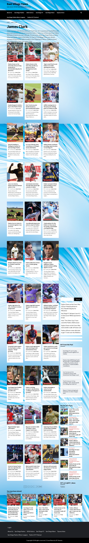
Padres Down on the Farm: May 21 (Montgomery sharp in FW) (74, 466)
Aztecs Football (33, 178)
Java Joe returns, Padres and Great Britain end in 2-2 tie (15, 185)
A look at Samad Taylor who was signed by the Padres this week (14, 467)
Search (62, 296)
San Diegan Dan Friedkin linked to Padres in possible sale (14, 389)
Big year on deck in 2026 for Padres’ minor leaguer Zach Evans (32, 428)
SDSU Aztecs (30, 12)
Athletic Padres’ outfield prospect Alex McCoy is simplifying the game (51, 307)
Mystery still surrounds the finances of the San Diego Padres (50, 467)
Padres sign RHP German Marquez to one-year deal (33, 307)
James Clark (17, 72)
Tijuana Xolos (60, 12)
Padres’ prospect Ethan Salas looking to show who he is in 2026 (50, 185)
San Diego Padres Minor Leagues (16, 17)
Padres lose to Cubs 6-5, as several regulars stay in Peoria (15, 224)
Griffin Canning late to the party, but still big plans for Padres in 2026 (50, 106)
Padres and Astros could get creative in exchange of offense (51, 348)
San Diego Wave (49, 12)
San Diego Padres (19, 12)
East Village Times (17, 4)
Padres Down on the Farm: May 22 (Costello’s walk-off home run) (71, 326)
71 (37, 486)
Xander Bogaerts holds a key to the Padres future (15, 105)
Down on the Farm (12, 55)
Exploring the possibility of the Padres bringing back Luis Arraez (50, 428)
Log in (9, 527)
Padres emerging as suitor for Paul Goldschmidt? (49, 389)
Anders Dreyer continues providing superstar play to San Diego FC (50, 146)
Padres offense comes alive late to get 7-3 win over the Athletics (71, 331)
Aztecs (27, 178)
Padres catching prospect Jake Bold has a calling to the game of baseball (32, 390)
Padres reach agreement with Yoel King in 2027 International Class (33, 348)
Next (40, 486)
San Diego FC (39, 12)
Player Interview (29, 180)
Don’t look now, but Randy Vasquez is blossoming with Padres (32, 106)
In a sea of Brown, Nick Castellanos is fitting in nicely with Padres (32, 146)
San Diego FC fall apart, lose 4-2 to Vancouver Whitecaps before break (71, 315)
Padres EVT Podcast (33, 17)
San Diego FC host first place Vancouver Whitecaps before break (74, 453)
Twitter (62, 487)
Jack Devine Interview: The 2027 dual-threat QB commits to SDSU (32, 185)
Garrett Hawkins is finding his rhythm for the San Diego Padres (14, 146)
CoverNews (50, 540)
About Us (9, 12)
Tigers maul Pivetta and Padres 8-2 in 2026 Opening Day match (50, 65)
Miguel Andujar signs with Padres (14, 427)
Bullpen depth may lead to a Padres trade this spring (14, 264)
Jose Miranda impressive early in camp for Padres (33, 224)
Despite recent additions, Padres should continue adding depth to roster (50, 265)
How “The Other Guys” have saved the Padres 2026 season (70, 321)
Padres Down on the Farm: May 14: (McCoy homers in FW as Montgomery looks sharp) (32, 67)
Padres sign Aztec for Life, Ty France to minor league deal (14, 307)
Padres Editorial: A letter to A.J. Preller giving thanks (33, 264)
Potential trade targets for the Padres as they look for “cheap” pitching (14, 349)
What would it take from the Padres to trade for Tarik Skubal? (33, 467)
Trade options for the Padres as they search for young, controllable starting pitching (50, 225)
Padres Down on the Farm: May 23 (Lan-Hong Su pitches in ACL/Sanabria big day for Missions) (15, 67)
